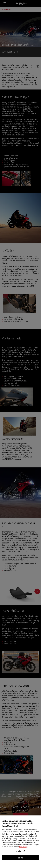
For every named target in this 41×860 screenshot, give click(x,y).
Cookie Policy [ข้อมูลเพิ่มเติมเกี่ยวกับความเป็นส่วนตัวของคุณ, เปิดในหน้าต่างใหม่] (23, 855)
